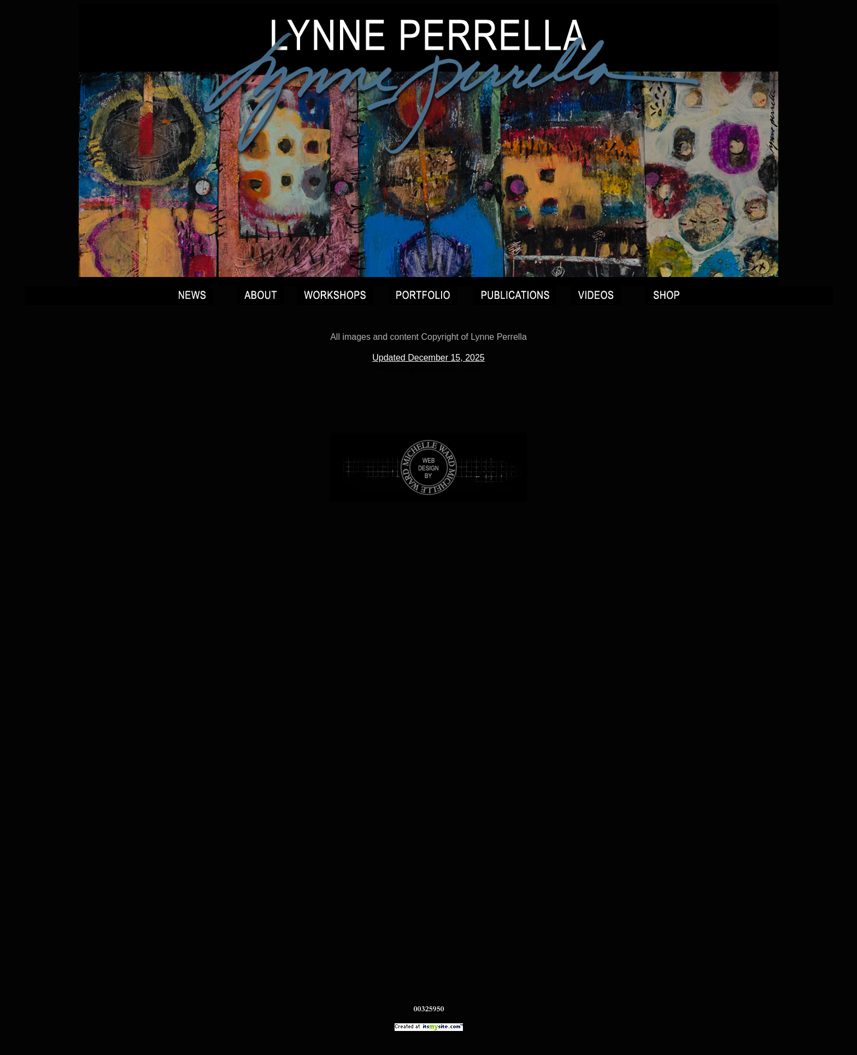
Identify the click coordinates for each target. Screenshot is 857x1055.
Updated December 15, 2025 (428, 357)
